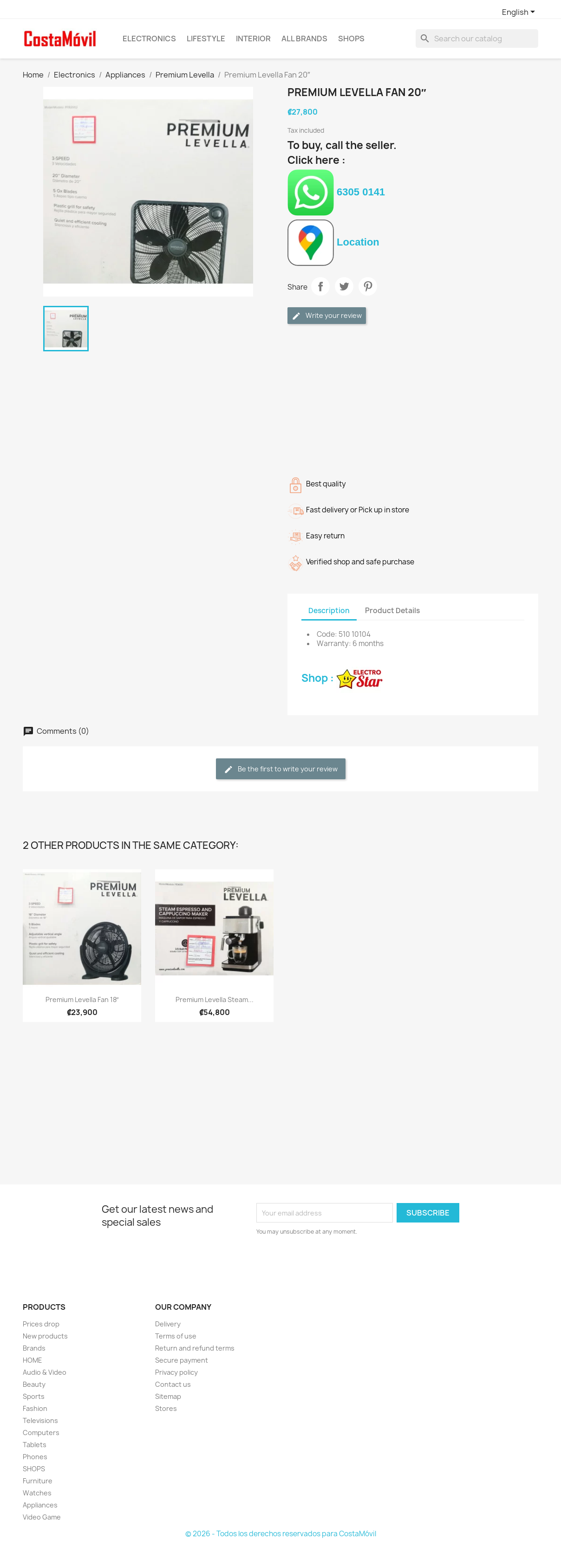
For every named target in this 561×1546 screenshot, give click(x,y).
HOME (32, 1360)
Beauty (34, 1384)
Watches (37, 1492)
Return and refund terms (195, 1348)
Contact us (173, 1384)
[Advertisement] (412, 398)
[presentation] (333, 1262)
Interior (253, 38)
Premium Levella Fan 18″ (82, 999)
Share (320, 286)
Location (333, 242)
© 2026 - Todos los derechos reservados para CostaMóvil (280, 1534)
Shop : (342, 678)
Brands (34, 1348)
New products (45, 1336)
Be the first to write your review (281, 769)
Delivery (168, 1324)
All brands (304, 38)
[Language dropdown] (520, 12)
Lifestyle (206, 38)
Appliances (40, 1505)
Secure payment (181, 1360)
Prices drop (41, 1324)
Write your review (327, 316)
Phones (35, 1456)
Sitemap (168, 1396)
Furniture (37, 1480)
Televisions (40, 1420)
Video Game (42, 1517)
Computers (41, 1432)
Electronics (149, 38)
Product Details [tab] (392, 610)
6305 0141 (336, 192)
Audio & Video (44, 1372)
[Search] (477, 38)
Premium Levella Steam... (215, 999)
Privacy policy (176, 1372)
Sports (34, 1396)
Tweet (344, 286)
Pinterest (368, 286)
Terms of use (175, 1336)
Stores (166, 1408)
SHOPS (351, 38)
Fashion (35, 1408)
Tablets (34, 1444)
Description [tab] (329, 610)
